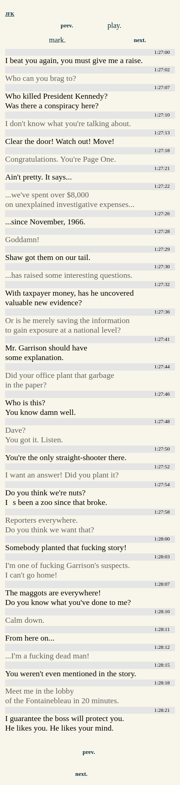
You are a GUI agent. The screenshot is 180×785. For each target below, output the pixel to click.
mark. (57, 40)
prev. (67, 25)
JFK (9, 13)
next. (140, 40)
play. (114, 25)
